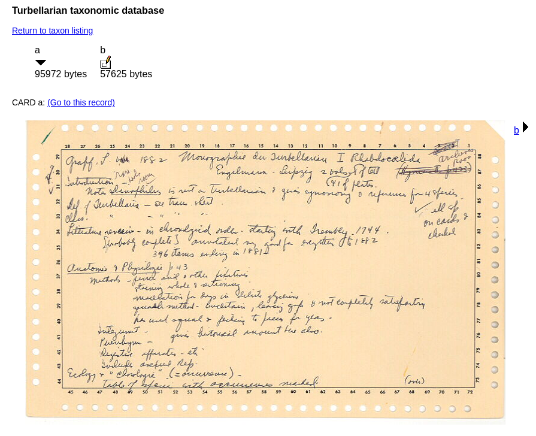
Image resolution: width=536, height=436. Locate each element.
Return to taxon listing (52, 30)
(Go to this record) (81, 102)
